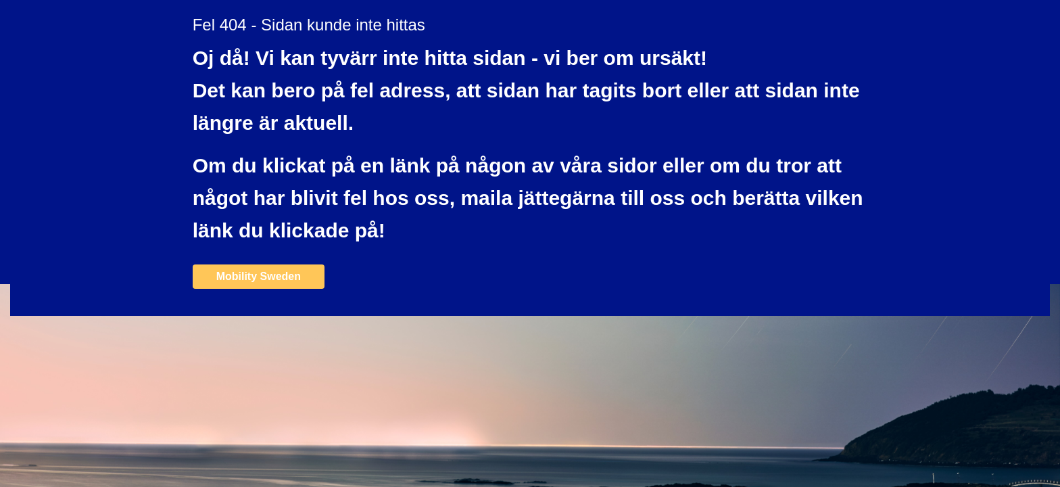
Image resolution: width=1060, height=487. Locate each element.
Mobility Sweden (258, 276)
